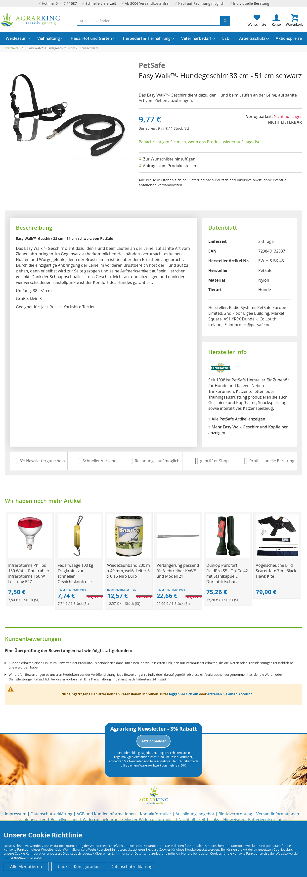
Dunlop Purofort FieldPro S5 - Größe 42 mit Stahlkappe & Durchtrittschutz (227, 573)
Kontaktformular (155, 814)
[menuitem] (16, 38)
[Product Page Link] (30, 556)
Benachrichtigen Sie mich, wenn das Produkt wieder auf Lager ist (199, 142)
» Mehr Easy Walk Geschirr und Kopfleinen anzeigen (248, 429)
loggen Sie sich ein (183, 694)
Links (214, 819)
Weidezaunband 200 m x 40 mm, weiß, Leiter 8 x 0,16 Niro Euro (128, 571)
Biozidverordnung (235, 814)
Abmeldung (132, 753)
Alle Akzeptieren (26, 866)
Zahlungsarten (32, 819)
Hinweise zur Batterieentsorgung (254, 819)
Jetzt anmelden (153, 741)
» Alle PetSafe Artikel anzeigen (236, 419)
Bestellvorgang (65, 819)
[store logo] (30, 19)
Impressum (15, 814)
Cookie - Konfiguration (79, 866)
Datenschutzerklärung (51, 814)
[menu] (153, 38)
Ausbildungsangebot (194, 814)
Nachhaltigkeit (191, 819)
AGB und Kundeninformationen (106, 814)
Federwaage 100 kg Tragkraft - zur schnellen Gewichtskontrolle (75, 573)
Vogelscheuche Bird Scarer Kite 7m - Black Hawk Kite (276, 571)
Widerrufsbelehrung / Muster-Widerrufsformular (128, 819)
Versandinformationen (277, 814)
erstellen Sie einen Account (229, 694)
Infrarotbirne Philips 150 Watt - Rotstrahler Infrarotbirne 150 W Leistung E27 (28, 573)
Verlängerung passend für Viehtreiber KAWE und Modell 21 (178, 571)
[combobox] (153, 21)
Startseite (11, 48)
